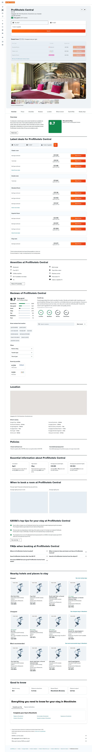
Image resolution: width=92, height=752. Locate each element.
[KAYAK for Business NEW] (3, 33)
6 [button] (25, 40)
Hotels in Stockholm (18, 718)
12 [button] (21, 43)
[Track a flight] (3, 26)
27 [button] (25, 51)
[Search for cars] (3, 13)
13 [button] (25, 43)
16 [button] (36, 43)
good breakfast (14, 327)
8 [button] (32, 40)
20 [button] (25, 47)
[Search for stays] (3, 10)
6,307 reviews (24, 17)
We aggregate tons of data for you (49, 738)
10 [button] (40, 40)
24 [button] (40, 47)
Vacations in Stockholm (66, 716)
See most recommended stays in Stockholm (76, 643)
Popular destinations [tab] (29, 707)
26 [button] (22, 51)
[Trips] (3, 37)
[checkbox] (17, 366)
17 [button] (39, 43)
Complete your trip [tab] (17, 707)
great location (23, 327)
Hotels (19, 748)
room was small (14, 330)
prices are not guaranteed (40, 731)
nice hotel (29, 330)
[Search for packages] (3, 16)
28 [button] (29, 51)
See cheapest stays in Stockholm (79, 611)
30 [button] (36, 51)
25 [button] (43, 47)
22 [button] (32, 47)
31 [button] (40, 51)
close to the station (15, 337)
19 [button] (21, 47)
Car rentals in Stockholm (42, 716)
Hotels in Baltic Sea (55, 748)
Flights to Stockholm (18, 716)
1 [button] (32, 36)
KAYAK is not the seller (49, 736)
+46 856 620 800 (15, 15)
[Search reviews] (57, 324)
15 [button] (32, 43)
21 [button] (29, 47)
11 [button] (43, 40)
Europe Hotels (25, 748)
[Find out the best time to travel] (3, 30)
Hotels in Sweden (33, 748)
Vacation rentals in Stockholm (44, 718)
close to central (25, 337)
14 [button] (29, 43)
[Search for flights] (3, 6)
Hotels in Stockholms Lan (44, 748)
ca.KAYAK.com (13, 748)
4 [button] (43, 36)
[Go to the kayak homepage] (10, 2)
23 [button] (36, 47)
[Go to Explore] (3, 23)
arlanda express (14, 334)
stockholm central (15, 340)
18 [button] (43, 43)
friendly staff (22, 330)
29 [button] (32, 51)
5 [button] (59, 40)
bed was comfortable (25, 334)
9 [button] (36, 40)
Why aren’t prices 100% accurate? (49, 741)
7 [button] (66, 40)
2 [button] (36, 36)
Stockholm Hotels (64, 748)
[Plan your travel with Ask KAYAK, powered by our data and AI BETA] (3, 20)
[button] (2, 2)
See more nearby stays (81, 578)
